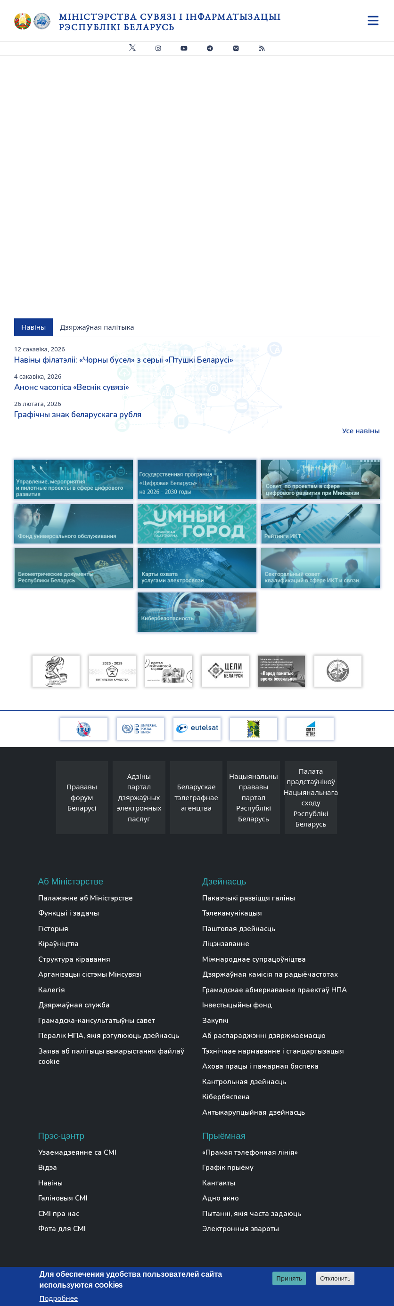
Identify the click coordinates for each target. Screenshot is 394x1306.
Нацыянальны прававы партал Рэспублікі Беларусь (253, 797)
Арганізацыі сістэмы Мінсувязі (89, 974)
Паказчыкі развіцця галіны (248, 898)
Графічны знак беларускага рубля (77, 414)
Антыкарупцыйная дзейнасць (253, 1112)
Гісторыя (53, 928)
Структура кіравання (74, 959)
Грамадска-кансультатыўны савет (96, 1020)
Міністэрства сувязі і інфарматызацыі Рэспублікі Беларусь (170, 22)
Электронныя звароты (240, 1228)
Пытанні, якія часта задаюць (251, 1213)
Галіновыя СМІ (63, 1198)
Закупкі (215, 1020)
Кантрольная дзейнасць (244, 1082)
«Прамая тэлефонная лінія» (250, 1152)
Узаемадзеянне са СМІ (77, 1152)
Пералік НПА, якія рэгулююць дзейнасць (108, 1035)
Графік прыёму (228, 1167)
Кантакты (218, 1183)
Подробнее (59, 1298)
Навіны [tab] (33, 327)
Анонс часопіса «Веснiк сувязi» (71, 387)
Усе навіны (361, 430)
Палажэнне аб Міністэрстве (85, 898)
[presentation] (46, 800)
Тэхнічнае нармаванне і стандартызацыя (273, 1051)
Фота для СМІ (62, 1228)
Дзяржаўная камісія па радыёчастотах (270, 974)
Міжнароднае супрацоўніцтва (254, 959)
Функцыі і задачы (68, 913)
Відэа (47, 1167)
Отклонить (335, 1278)
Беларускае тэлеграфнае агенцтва (196, 797)
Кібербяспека (226, 1097)
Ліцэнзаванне (225, 944)
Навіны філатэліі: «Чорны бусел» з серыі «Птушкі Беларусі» (123, 360)
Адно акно (220, 1198)
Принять (289, 1278)
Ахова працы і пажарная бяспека (260, 1066)
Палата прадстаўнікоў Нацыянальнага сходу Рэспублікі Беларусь (311, 797)
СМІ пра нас (58, 1213)
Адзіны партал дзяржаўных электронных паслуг (139, 797)
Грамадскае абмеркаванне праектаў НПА (274, 990)
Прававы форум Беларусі (81, 797)
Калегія (51, 990)
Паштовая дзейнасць (238, 928)
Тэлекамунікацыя (232, 913)
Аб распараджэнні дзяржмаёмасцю (264, 1035)
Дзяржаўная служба (74, 1005)
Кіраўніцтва (58, 944)
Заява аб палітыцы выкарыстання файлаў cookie (111, 1056)
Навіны (50, 1183)
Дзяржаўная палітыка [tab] (97, 327)
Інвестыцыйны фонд (237, 1005)
